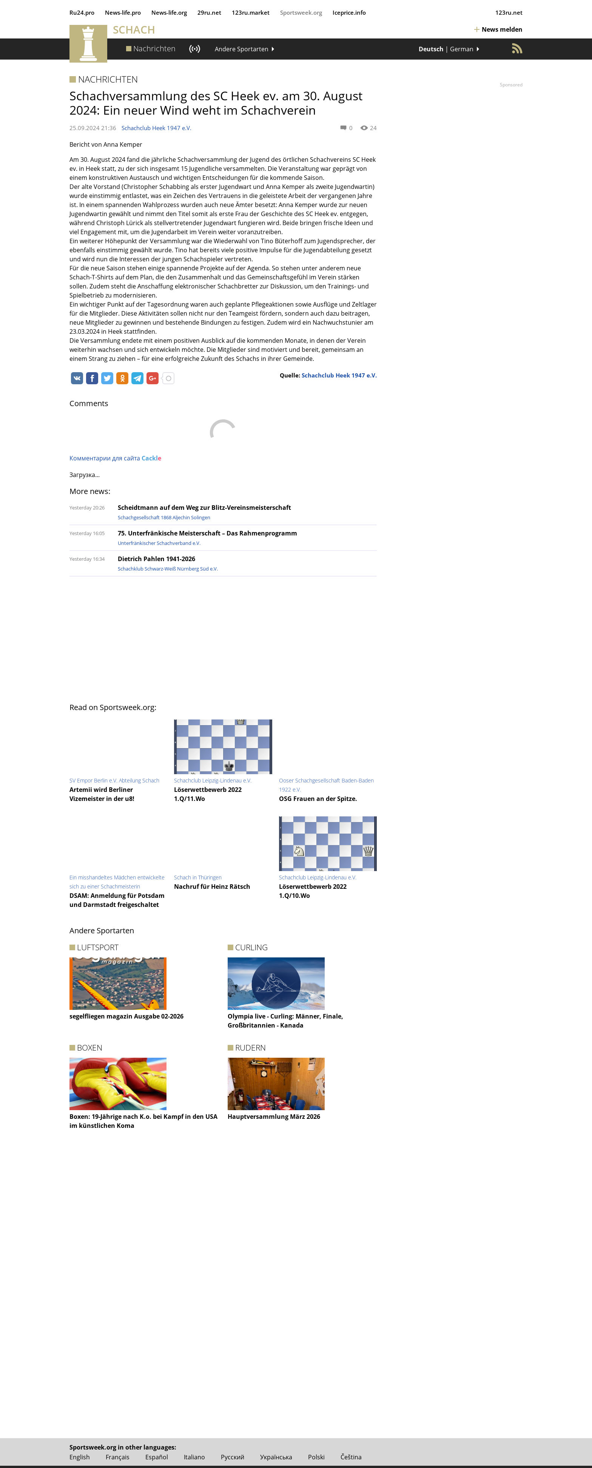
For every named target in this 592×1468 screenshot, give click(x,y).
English (79, 1457)
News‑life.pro (123, 12)
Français (118, 1457)
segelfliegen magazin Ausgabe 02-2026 (126, 1016)
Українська (276, 1457)
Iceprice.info (349, 12)
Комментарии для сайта (115, 458)
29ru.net (209, 12)
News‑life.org (169, 12)
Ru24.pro (81, 12)
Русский (232, 1457)
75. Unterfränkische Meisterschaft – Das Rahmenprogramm (207, 533)
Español (156, 1457)
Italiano (194, 1457)
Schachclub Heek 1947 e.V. (156, 128)
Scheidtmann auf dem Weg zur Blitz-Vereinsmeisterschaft (204, 507)
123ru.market (251, 12)
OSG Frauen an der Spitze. (318, 799)
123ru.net (509, 12)
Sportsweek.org (301, 12)
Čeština (351, 1457)
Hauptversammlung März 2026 (274, 1116)
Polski (316, 1457)
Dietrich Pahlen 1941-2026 (156, 559)
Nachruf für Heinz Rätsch (212, 886)
